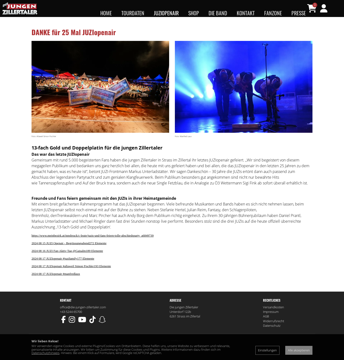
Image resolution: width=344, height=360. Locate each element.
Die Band (218, 13)
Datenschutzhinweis (45, 353)
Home (106, 13)
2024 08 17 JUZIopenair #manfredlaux (56, 283)
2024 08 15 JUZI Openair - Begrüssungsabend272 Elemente (69, 252)
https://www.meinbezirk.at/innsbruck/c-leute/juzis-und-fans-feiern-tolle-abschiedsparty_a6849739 (93, 245)
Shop (193, 13)
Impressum (271, 321)
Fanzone (273, 13)
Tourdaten (132, 13)
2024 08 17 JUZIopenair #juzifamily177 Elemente (63, 268)
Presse (298, 13)
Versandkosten (273, 316)
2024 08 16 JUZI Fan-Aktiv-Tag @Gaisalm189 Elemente (67, 260)
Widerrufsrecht (273, 330)
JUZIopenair (166, 13)
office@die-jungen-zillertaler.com (83, 316)
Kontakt (246, 13)
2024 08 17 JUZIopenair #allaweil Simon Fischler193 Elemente (71, 275)
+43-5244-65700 (71, 321)
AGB (266, 326)
